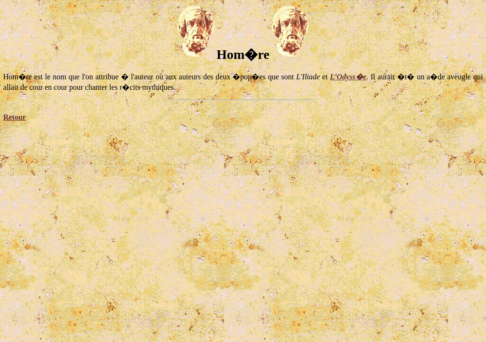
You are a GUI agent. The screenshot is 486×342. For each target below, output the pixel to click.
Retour (14, 117)
